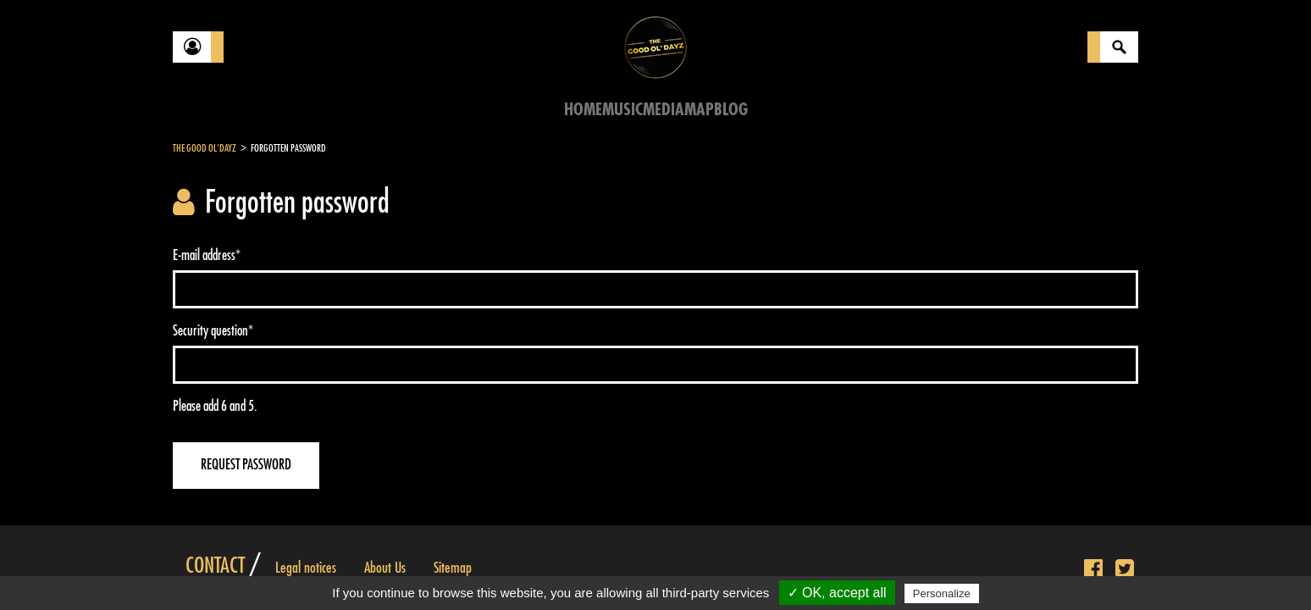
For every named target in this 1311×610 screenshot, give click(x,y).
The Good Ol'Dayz (204, 148)
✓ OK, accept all (837, 592)
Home (583, 110)
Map (699, 110)
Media (663, 110)
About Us (385, 567)
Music (622, 110)
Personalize (942, 593)
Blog (731, 110)
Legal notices (305, 567)
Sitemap (453, 567)
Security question (213, 331)
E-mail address (207, 255)
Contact (215, 566)
